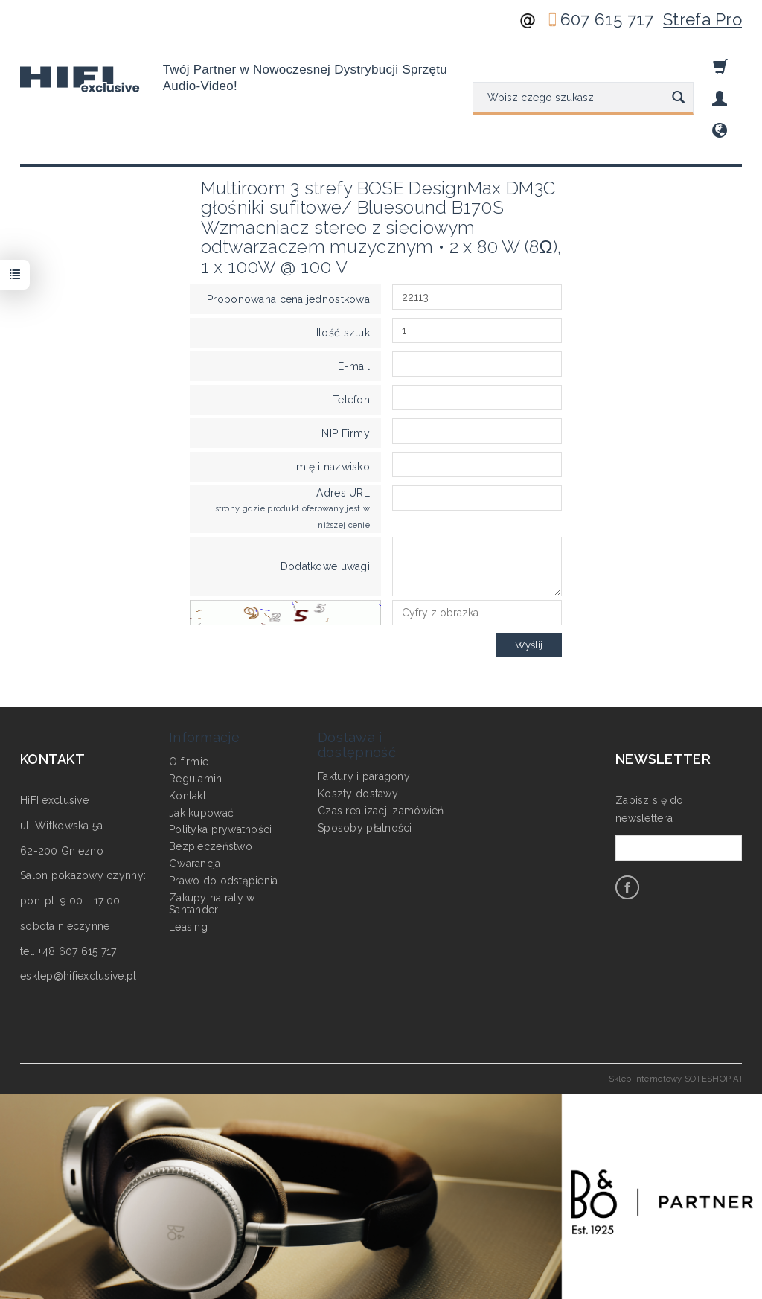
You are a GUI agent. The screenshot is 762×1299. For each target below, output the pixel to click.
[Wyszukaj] (678, 98)
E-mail (354, 366)
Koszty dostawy (358, 791)
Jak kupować (201, 811)
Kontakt (187, 793)
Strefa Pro (702, 19)
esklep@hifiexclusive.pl (78, 976)
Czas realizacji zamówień (381, 808)
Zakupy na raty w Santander (211, 902)
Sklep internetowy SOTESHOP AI (675, 1078)
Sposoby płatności (365, 826)
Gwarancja (195, 861)
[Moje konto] (719, 99)
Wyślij (528, 645)
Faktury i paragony (364, 775)
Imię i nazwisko (332, 467)
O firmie (188, 760)
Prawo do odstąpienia (223, 878)
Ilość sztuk (343, 333)
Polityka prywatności (220, 828)
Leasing (188, 925)
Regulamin (195, 776)
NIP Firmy (345, 433)
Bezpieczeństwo (210, 845)
